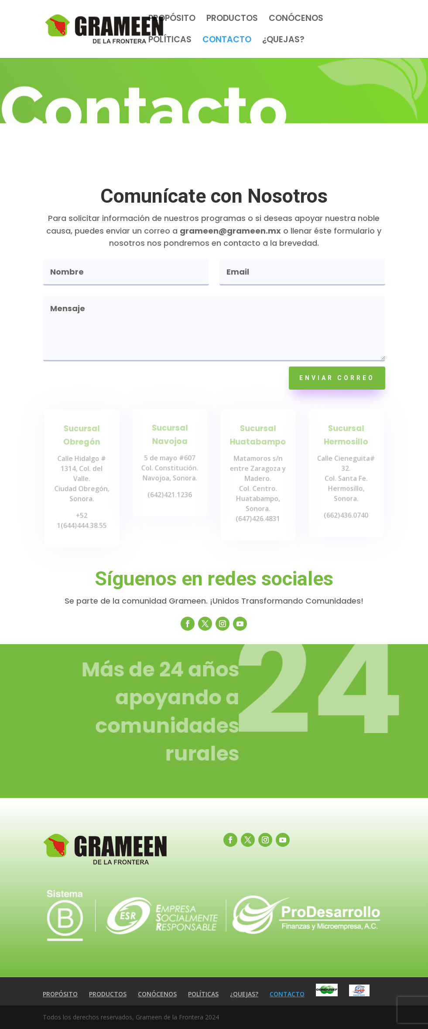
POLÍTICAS (170, 41)
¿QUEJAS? (283, 41)
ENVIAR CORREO (337, 377)
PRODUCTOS (232, 19)
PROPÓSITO (171, 19)
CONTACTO (226, 41)
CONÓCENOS (296, 19)
